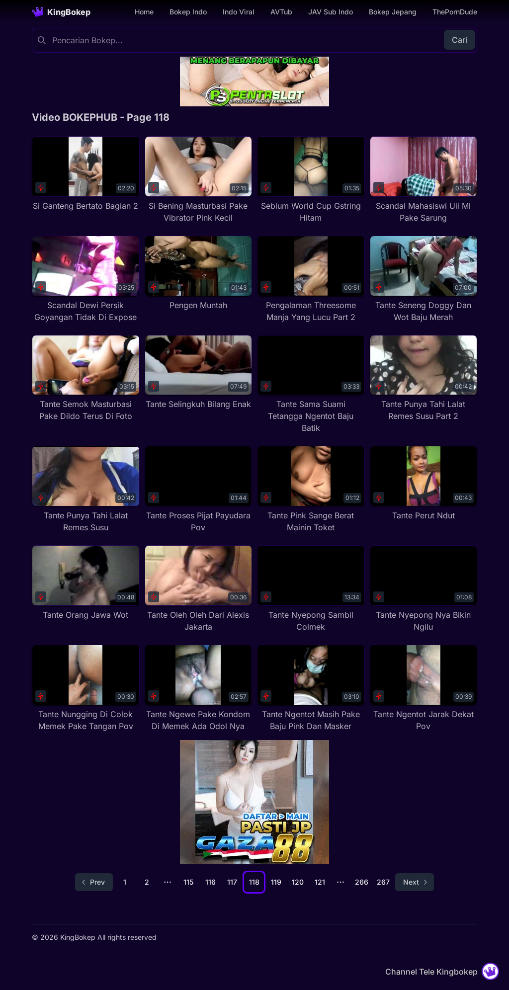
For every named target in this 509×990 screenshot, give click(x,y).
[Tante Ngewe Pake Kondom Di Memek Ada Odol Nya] (199, 688)
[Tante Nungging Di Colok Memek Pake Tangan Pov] (86, 688)
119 (276, 882)
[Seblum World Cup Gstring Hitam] (311, 180)
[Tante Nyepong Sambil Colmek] (311, 589)
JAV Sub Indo (330, 11)
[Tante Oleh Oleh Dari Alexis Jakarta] (199, 589)
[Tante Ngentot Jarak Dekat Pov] (424, 688)
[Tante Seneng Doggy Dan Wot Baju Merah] (424, 279)
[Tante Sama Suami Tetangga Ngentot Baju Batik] (311, 384)
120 (298, 882)
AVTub (281, 11)
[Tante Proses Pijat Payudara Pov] (199, 489)
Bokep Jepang (393, 11)
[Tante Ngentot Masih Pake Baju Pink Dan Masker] (311, 688)
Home (144, 11)
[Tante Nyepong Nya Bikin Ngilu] (424, 589)
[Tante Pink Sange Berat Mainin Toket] (311, 489)
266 (361, 882)
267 (383, 882)
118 (254, 882)
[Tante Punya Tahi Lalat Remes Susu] (86, 489)
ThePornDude (454, 11)
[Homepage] (61, 12)
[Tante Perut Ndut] (424, 483)
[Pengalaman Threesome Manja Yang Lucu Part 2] (311, 279)
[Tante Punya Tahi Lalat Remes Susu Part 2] (424, 378)
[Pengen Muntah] (199, 273)
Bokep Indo (188, 11)
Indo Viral (238, 11)
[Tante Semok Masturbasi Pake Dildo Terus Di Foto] (86, 378)
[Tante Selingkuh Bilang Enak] (199, 373)
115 (188, 882)
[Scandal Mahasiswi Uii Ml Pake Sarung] (424, 180)
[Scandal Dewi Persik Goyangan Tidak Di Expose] (86, 279)
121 (320, 882)
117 (232, 882)
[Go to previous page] (94, 882)
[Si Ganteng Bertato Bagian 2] (86, 174)
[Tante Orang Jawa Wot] (86, 583)
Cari (459, 40)
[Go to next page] (414, 882)
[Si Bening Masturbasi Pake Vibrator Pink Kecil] (199, 180)
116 (210, 882)
